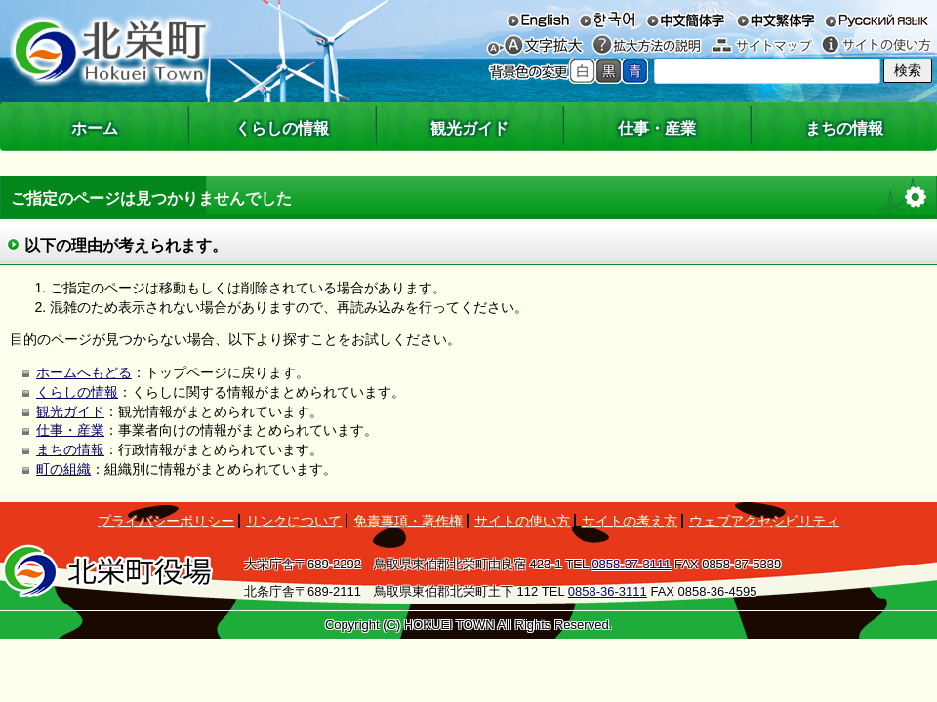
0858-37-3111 (631, 564)
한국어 (606, 19)
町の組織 (63, 469)
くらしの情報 (282, 128)
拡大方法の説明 (646, 45)
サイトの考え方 (629, 520)
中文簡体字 (685, 19)
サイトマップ (762, 45)
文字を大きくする (544, 45)
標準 (582, 71)
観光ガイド (469, 128)
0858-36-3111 (607, 591)
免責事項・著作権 (408, 520)
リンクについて (294, 520)
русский (876, 19)
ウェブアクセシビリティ (764, 520)
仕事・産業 (657, 128)
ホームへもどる (84, 372)
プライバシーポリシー (166, 520)
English (538, 19)
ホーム (94, 128)
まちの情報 (844, 128)
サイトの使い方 (876, 45)
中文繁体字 (775, 19)
